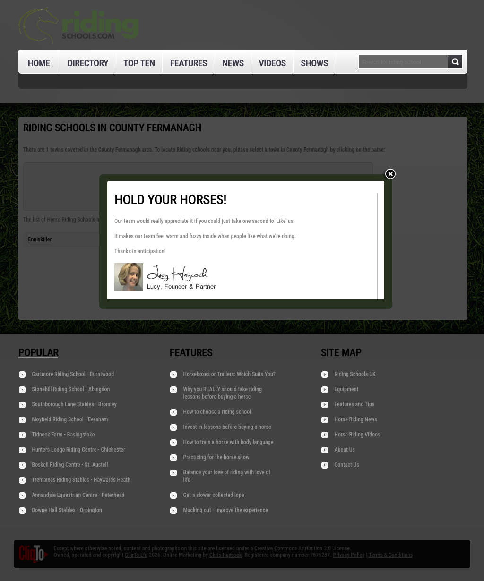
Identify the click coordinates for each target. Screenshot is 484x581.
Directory (88, 63)
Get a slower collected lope (213, 495)
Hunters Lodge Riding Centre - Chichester (78, 449)
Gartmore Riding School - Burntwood (73, 374)
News (233, 63)
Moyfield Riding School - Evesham (70, 419)
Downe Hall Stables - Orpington (67, 510)
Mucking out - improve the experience (225, 510)
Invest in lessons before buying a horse (227, 427)
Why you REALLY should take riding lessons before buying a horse (222, 393)
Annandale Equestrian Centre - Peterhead (78, 495)
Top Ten (139, 63)
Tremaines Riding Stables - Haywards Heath (81, 480)
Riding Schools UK (355, 374)
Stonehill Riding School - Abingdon (71, 389)
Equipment (347, 389)
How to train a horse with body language (228, 442)
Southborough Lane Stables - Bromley (74, 404)
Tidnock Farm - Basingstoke (63, 434)
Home (39, 63)
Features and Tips (355, 404)
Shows (314, 63)
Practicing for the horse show (216, 457)
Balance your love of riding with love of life (227, 476)
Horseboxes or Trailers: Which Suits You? (229, 374)
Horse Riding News (356, 419)
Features (188, 63)
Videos (272, 63)
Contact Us (347, 464)
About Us (345, 449)
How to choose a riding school (217, 412)
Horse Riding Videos (357, 434)
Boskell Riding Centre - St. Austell (70, 464)
